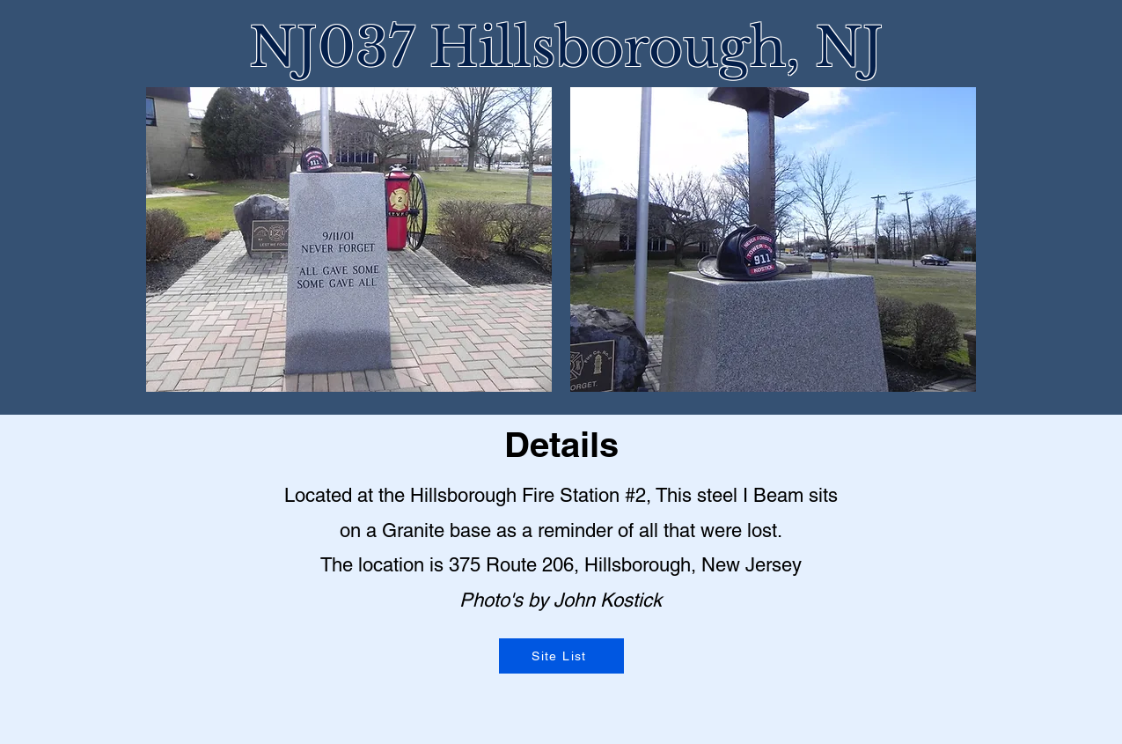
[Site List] (561, 656)
